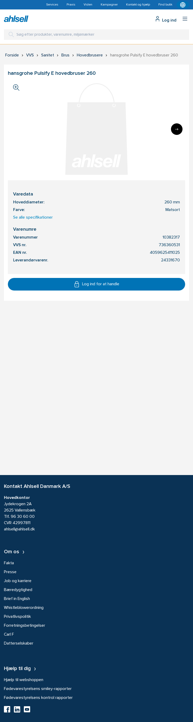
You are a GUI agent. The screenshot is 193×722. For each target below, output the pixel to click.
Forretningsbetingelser (24, 626)
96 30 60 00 (23, 517)
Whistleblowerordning (24, 608)
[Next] (177, 129)
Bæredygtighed (18, 590)
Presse (10, 572)
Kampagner (109, 4)
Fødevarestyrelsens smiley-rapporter (38, 689)
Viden (88, 4)
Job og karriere (17, 581)
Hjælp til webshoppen (23, 680)
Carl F (9, 634)
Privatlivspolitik (17, 617)
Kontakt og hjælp (138, 4)
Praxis (71, 4)
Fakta (9, 563)
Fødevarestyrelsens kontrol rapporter (38, 698)
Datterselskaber (18, 643)
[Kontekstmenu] (182, 4)
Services (52, 4)
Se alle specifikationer (33, 217)
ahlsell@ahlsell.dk (19, 529)
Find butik (165, 4)
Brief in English (17, 599)
